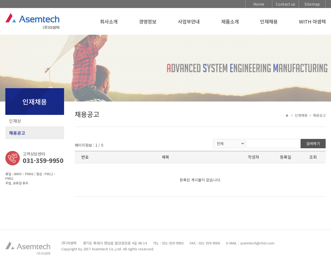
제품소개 (230, 21)
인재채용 (269, 21)
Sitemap (312, 4)
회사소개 (109, 21)
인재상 (15, 121)
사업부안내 (189, 21)
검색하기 (313, 143)
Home (258, 4)
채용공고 (17, 133)
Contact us (285, 4)
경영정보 (147, 21)
